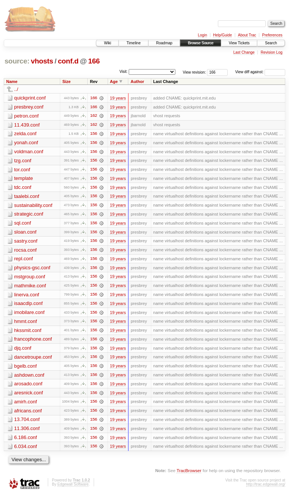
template (23, 179)
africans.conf (28, 413)
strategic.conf (28, 215)
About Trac (247, 35)
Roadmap (164, 43)
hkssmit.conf (27, 332)
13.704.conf (27, 422)
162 (93, 116)
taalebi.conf (27, 197)
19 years (118, 98)
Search (271, 43)
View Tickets (239, 43)
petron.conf (26, 116)
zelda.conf (25, 134)
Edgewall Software (72, 488)
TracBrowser (188, 473)
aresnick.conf (28, 395)
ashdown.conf (29, 377)
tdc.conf (23, 188)
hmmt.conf (25, 323)
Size (66, 81)
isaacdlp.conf (28, 305)
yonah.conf (26, 143)
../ (16, 89)
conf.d (68, 61)
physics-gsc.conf (32, 269)
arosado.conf (28, 386)
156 (93, 134)
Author (137, 81)
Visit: (123, 71)
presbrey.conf (29, 107)
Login (202, 35)
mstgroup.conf (29, 278)
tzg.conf (23, 161)
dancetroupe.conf (33, 359)
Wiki (107, 43)
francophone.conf (33, 341)
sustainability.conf (33, 206)
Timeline (133, 43)
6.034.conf (25, 449)
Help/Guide (222, 35)
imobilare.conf (29, 314)
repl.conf (23, 260)
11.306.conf (27, 431)
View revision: (194, 72)
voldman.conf (28, 152)
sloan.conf (25, 233)
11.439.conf (27, 125)
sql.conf (22, 224)
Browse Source (200, 43)
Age (114, 81)
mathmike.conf (30, 287)
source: (17, 61)
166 (94, 61)
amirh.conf (25, 404)
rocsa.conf (25, 251)
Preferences (272, 35)
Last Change (244, 52)
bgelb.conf (25, 368)
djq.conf (23, 350)
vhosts (42, 61)
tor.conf (22, 170)
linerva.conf (26, 296)
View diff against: (260, 72)
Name (12, 81)
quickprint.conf (30, 98)
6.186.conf (25, 440)
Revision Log (272, 52)
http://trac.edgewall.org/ (265, 488)
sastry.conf (26, 242)
